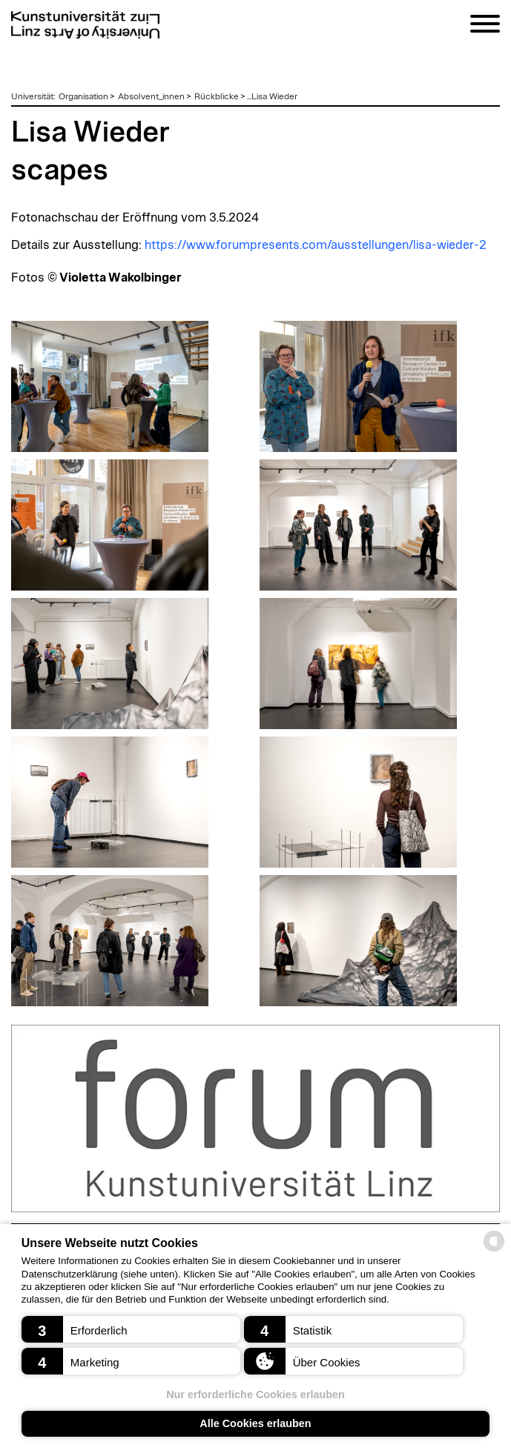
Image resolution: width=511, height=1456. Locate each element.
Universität (32, 96)
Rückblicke (216, 96)
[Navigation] (485, 26)
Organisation (83, 96)
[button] (131, 1329)
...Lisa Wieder (272, 96)
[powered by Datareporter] (494, 1250)
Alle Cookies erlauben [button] (255, 1423)
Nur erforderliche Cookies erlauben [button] (255, 1394)
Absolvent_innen (151, 96)
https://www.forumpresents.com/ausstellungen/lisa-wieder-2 (316, 245)
